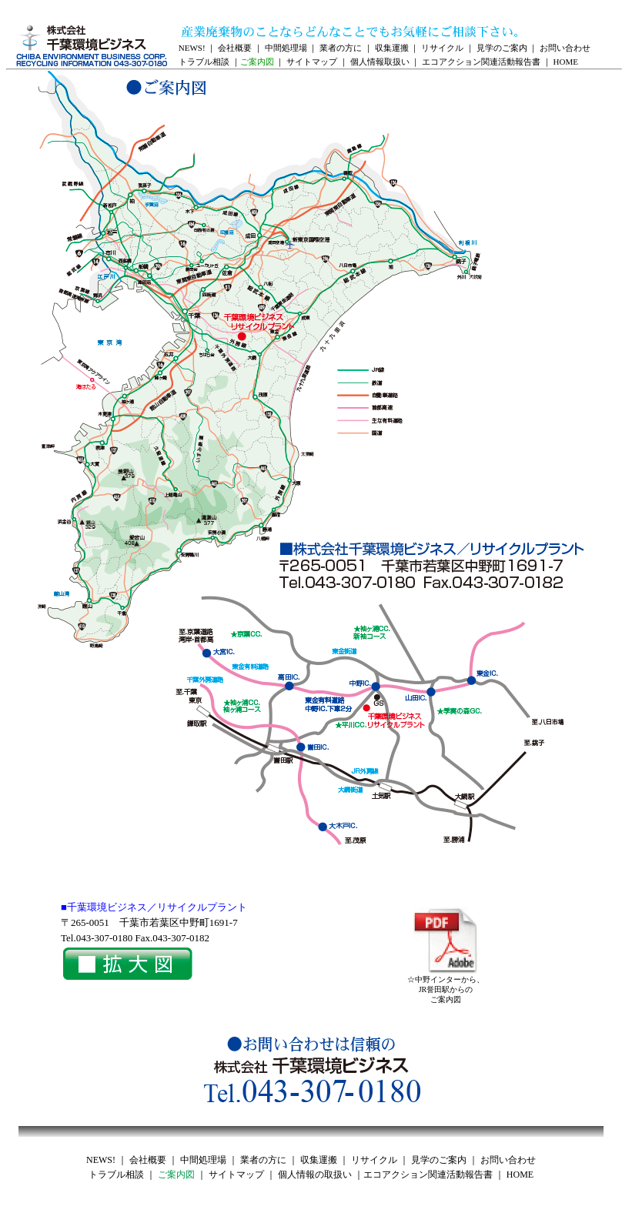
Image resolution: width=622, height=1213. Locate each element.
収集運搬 (392, 47)
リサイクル (442, 47)
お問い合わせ (565, 47)
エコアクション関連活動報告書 (481, 61)
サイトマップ (311, 61)
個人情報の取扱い (315, 1174)
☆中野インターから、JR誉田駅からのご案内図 (445, 985)
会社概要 (235, 47)
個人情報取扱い (380, 61)
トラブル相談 (204, 61)
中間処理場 (286, 47)
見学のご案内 (502, 47)
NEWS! (192, 47)
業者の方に (340, 47)
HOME (565, 61)
